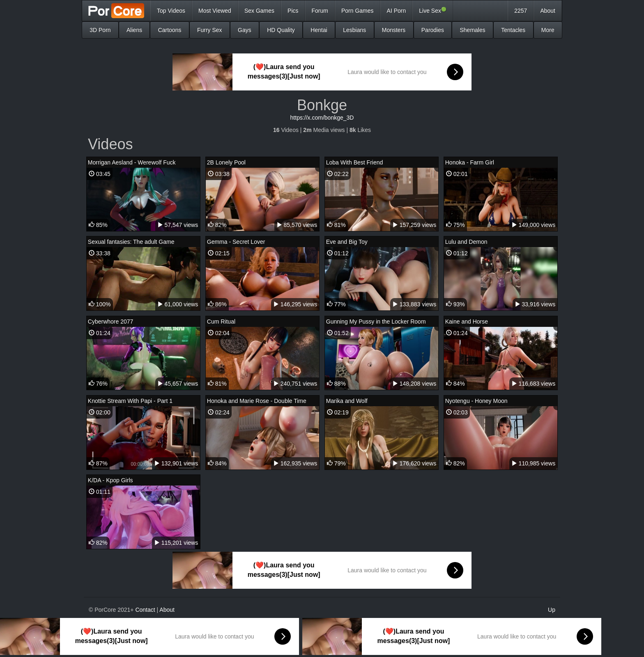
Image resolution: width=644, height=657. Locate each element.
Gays (244, 30)
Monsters (394, 30)
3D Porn (100, 30)
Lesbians (354, 30)
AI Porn (396, 10)
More (547, 30)
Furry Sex (209, 30)
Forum (320, 10)
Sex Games (259, 10)
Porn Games (357, 10)
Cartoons (170, 30)
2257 (520, 10)
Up (551, 609)
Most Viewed (214, 10)
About (547, 10)
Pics (293, 10)
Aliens (134, 30)
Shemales (472, 30)
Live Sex (432, 10)
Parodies (432, 30)
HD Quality (281, 30)
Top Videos (171, 10)
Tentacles (513, 30)
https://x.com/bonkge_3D (322, 117)
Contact (145, 609)
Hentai (318, 30)
